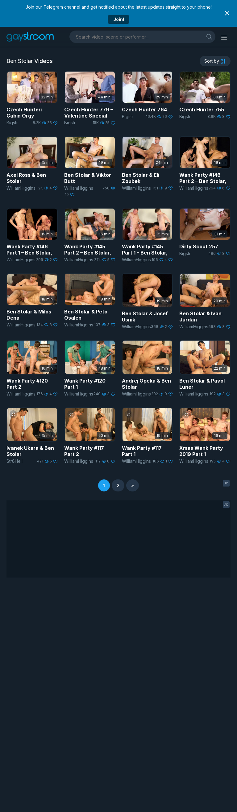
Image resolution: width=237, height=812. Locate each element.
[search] (209, 36)
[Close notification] (227, 13)
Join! (118, 19)
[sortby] (215, 61)
